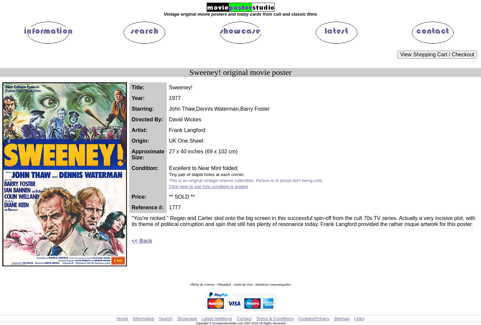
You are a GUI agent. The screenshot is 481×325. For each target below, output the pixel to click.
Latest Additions (216, 318)
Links (359, 318)
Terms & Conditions (275, 318)
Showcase (187, 318)
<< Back (142, 241)
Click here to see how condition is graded (208, 186)
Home (122, 318)
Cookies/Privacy (313, 318)
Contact (244, 318)
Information (143, 318)
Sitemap (342, 318)
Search (166, 318)
